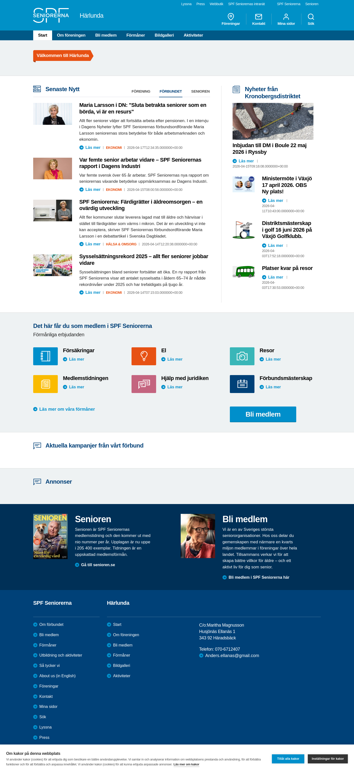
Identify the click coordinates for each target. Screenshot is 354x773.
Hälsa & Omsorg (121, 244)
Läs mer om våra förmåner (67, 409)
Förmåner (135, 35)
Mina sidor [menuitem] (286, 19)
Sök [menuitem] (311, 19)
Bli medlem (106, 35)
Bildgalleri (164, 35)
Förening (141, 91)
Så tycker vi (49, 665)
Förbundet (171, 91)
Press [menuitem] (200, 4)
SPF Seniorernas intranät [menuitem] (246, 4)
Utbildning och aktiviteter (60, 655)
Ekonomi (114, 148)
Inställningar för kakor (328, 758)
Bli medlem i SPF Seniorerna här (259, 577)
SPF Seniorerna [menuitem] (288, 4)
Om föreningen (71, 35)
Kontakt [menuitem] (258, 19)
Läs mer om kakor (186, 764)
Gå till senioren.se (98, 565)
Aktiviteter (193, 35)
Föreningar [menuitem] (231, 19)
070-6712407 (227, 649)
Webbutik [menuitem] (216, 4)
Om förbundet (51, 624)
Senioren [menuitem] (311, 4)
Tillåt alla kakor (288, 758)
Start (42, 35)
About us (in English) (57, 676)
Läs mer (93, 147)
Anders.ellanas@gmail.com (232, 655)
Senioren (200, 91)
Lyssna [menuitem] (186, 4)
